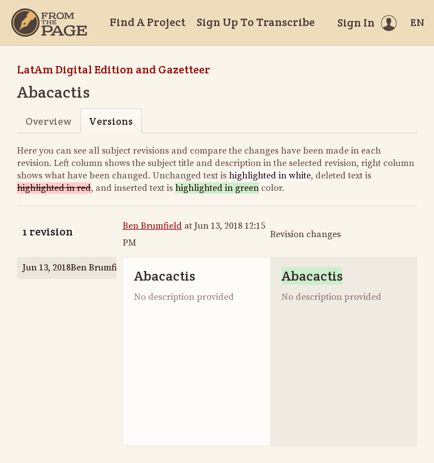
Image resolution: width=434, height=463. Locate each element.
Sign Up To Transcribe (256, 22)
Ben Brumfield (152, 225)
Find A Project (147, 22)
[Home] (49, 22)
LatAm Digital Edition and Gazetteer (113, 69)
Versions (111, 121)
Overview (48, 121)
